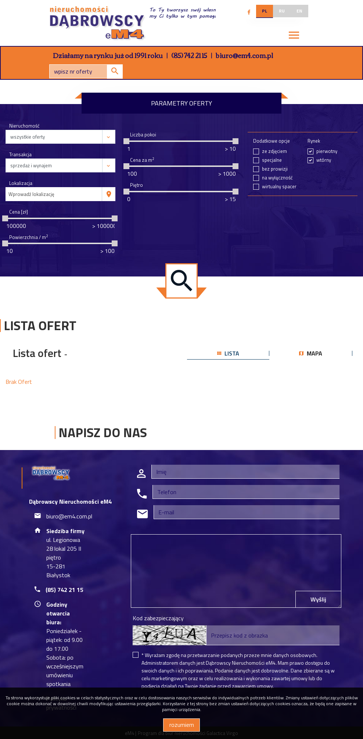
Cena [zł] (18, 211)
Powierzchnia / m (28, 237)
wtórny (323, 160)
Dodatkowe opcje (271, 141)
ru (282, 10)
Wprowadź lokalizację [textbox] (31, 194)
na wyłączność (277, 177)
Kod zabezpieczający (158, 618)
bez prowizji (275, 168)
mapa (310, 353)
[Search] (86, 71)
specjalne (272, 160)
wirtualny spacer (279, 186)
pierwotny (326, 151)
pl (264, 10)
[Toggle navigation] (294, 36)
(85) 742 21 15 (189, 55)
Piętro (136, 185)
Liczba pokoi (143, 134)
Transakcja (20, 154)
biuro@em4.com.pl (244, 55)
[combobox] (54, 194)
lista (228, 353)
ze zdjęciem (274, 151)
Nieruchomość (24, 125)
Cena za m (142, 160)
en (299, 10)
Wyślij (318, 599)
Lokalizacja (20, 183)
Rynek (314, 141)
